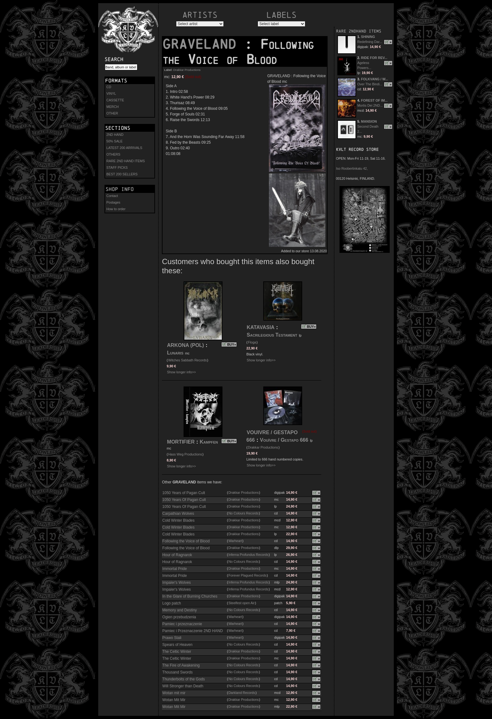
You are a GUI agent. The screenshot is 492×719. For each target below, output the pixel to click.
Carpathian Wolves (178, 513)
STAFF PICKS (117, 167)
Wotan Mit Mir (173, 700)
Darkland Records (241, 693)
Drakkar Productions (187, 70)
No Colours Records (243, 513)
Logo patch (171, 603)
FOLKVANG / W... (374, 79)
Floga (252, 342)
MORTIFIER (181, 442)
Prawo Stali (171, 638)
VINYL (111, 93)
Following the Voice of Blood (186, 541)
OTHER (112, 113)
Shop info (119, 189)
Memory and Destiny (179, 610)
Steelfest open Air (241, 603)
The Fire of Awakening (181, 665)
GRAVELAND (203, 44)
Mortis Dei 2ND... (370, 105)
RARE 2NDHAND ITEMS (358, 31)
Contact (112, 196)
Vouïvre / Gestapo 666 (284, 440)
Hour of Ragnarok (177, 555)
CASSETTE (115, 100)
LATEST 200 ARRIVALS (124, 148)
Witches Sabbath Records (187, 360)
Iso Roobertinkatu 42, (352, 168)
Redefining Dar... (369, 42)
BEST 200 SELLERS (121, 174)
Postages (113, 202)
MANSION (369, 121)
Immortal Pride (174, 569)
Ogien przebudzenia (179, 617)
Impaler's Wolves (176, 582)
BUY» (231, 344)
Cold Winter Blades (178, 520)
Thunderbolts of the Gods (183, 679)
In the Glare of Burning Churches (189, 596)
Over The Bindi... (369, 84)
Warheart (235, 541)
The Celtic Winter (176, 651)
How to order (116, 209)
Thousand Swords (177, 672)
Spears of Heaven (177, 644)
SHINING (368, 37)
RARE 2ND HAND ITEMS (125, 161)
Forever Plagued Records (247, 575)
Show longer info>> (181, 372)
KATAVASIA (261, 327)
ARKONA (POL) (185, 345)
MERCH (112, 107)
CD (108, 87)
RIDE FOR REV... (374, 58)
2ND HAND (114, 134)
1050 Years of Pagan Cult (183, 493)
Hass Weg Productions (185, 454)
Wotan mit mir (173, 693)
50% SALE (114, 141)
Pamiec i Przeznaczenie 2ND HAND (192, 631)
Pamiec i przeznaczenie (182, 624)
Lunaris (175, 352)
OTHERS (113, 154)
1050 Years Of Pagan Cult (184, 500)
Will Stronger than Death (182, 686)
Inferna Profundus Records (248, 555)
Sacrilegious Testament (272, 335)
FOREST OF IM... (374, 100)
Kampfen (209, 442)
